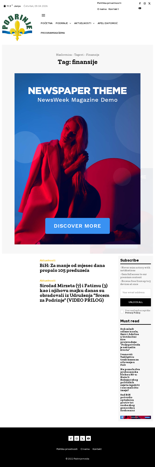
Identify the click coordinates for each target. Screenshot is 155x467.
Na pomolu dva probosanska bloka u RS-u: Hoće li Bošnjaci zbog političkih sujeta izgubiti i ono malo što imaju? (130, 380)
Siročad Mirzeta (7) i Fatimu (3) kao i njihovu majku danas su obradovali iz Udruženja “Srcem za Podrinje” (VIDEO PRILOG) (74, 293)
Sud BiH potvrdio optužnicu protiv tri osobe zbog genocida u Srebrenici (127, 402)
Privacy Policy (132, 312)
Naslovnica (64, 55)
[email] (135, 292)
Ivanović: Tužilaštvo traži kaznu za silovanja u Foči (129, 359)
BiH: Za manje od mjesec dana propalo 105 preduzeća (72, 267)
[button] (42, 40)
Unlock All (136, 302)
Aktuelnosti (47, 260)
